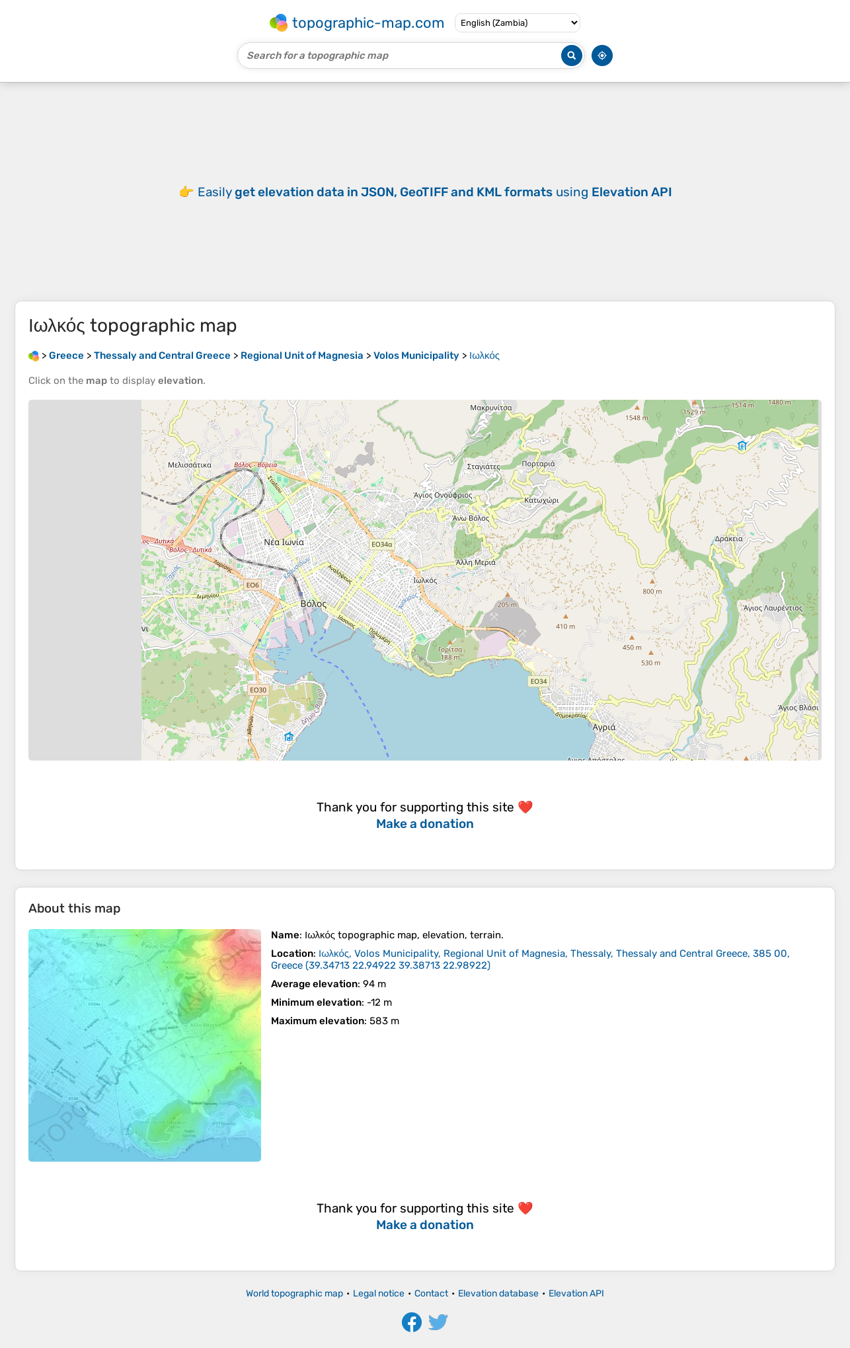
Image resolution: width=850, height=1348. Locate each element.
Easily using (435, 192)
